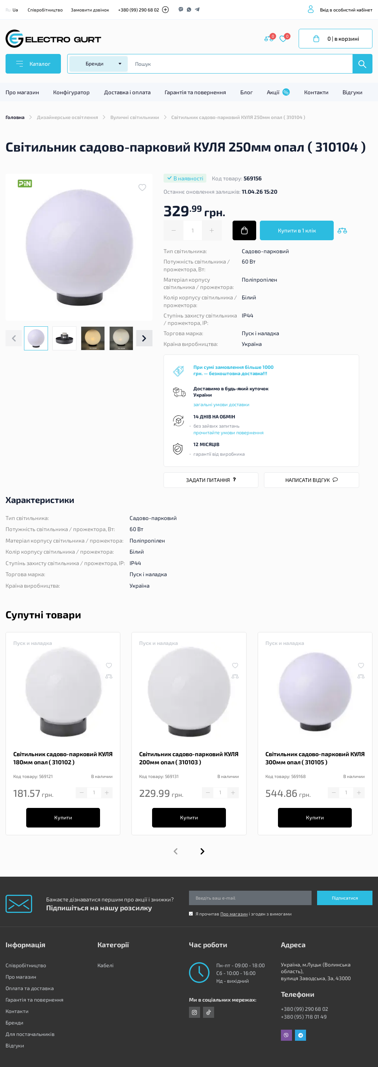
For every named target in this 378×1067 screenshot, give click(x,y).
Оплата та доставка (30, 988)
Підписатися (345, 897)
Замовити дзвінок (90, 9)
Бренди (14, 1022)
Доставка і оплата (127, 92)
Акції (278, 92)
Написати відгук (311, 480)
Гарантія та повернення (195, 92)
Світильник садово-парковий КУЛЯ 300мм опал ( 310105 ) (315, 757)
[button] (144, 338)
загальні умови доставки (221, 404)
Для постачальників (30, 1034)
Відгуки (352, 92)
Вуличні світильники (134, 117)
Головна (15, 117)
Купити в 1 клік (297, 230)
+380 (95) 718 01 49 (304, 1016)
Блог (246, 92)
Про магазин (22, 92)
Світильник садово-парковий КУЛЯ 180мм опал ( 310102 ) (63, 757)
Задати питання (211, 480)
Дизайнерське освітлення (67, 117)
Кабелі (105, 965)
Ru (8, 9)
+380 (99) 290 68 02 (138, 9)
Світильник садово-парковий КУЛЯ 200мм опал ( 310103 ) (188, 757)
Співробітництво (45, 9)
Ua (15, 9)
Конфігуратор (71, 92)
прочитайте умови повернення (228, 432)
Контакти (316, 92)
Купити (63, 817)
